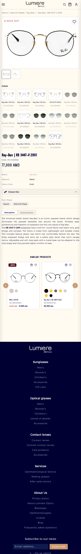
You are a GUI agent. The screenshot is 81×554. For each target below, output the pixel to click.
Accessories (40, 382)
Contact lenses (40, 440)
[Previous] (5, 285)
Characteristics (26, 213)
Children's (40, 377)
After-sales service (40, 481)
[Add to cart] (31, 265)
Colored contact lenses (40, 445)
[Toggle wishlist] (74, 22)
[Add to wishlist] (35, 265)
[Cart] (70, 4)
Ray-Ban (31, 13)
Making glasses (40, 476)
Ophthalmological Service (40, 471)
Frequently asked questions (40, 527)
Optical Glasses (17, 13)
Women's (40, 372)
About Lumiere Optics (40, 503)
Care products (40, 450)
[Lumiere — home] (40, 349)
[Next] (75, 285)
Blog (40, 522)
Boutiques (40, 508)
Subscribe (58, 546)
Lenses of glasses (40, 418)
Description (9, 212)
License (40, 518)
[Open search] (64, 4)
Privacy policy (40, 498)
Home (5, 13)
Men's (40, 367)
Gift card (40, 387)
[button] (76, 4)
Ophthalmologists (41, 513)
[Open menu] (3, 4)
